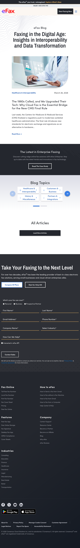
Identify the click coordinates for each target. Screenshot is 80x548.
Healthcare (5, 466)
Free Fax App (5, 422)
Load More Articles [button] (40, 233)
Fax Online (7, 387)
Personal (8, 304)
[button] (67, 193)
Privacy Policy (68, 361)
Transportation (6, 487)
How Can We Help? (11, 337)
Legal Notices (6, 526)
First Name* (8, 310)
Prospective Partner (33, 304)
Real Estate (5, 480)
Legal (3, 473)
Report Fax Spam (23, 526)
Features (6, 417)
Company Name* (10, 328)
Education (4, 459)
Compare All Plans (12, 285)
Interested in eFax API (11, 343)
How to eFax (47, 387)
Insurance (4, 469)
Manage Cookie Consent (37, 522)
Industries (7, 450)
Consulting (5, 455)
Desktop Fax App (7, 432)
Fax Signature (6, 429)
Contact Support (45, 422)
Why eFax (43, 439)
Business (19, 304)
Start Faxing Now (65, 11)
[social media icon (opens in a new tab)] (3, 505)
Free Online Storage (8, 425)
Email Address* (9, 319)
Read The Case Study (40, 166)
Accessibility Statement (42, 526)
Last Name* (47, 310)
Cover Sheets (5, 439)
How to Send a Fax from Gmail (51, 391)
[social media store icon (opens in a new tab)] (10, 511)
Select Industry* (49, 328)
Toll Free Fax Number (8, 391)
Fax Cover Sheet (7, 402)
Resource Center (45, 425)
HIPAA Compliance (7, 436)
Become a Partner (46, 429)
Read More (16, 134)
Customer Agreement (7, 363)
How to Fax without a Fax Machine (52, 395)
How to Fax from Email (48, 399)
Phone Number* (49, 319)
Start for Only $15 (35, 285)
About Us (4, 522)
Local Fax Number (7, 395)
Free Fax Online (6, 409)
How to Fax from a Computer (50, 402)
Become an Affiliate (47, 432)
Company (46, 417)
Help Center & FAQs (47, 406)
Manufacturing (6, 476)
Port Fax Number (7, 399)
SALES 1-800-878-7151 (40, 6)
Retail (3, 484)
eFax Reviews (44, 443)
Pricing (3, 406)
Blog (41, 436)
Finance (4, 462)
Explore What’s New (53, 2)
